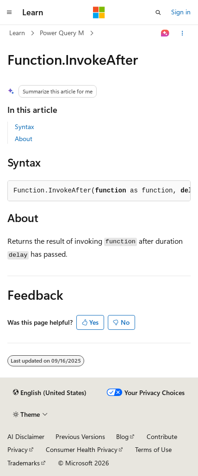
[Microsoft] (99, 12)
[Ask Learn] (165, 33)
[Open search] (158, 12)
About (23, 138)
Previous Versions (80, 436)
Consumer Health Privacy (82, 449)
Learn (17, 32)
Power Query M (62, 32)
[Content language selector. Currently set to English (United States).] (49, 392)
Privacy (17, 449)
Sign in (181, 11)
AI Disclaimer (25, 436)
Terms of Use (153, 449)
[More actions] (182, 33)
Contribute (162, 436)
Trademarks (23, 462)
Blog (122, 436)
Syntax (24, 126)
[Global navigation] (9, 12)
